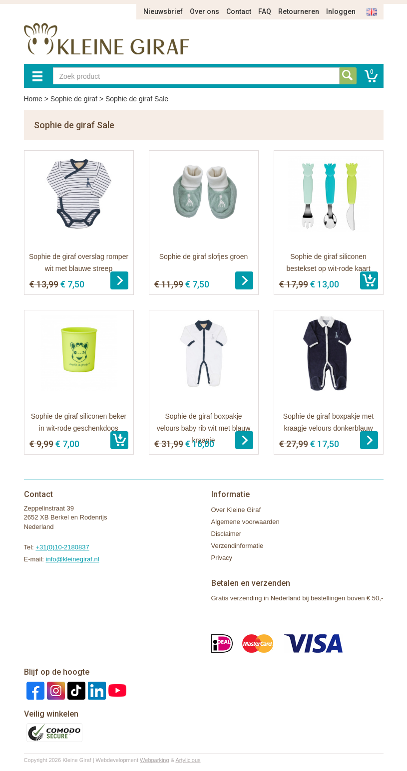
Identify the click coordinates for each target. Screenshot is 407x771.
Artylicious (187, 760)
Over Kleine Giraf (236, 510)
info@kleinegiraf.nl (72, 559)
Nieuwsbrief (163, 11)
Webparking (154, 760)
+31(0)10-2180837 (62, 547)
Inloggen (341, 11)
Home (33, 99)
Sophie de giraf (73, 99)
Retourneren (298, 11)
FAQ (264, 11)
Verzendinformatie (237, 545)
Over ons (204, 11)
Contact (238, 11)
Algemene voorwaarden (245, 521)
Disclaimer (226, 533)
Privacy (222, 557)
